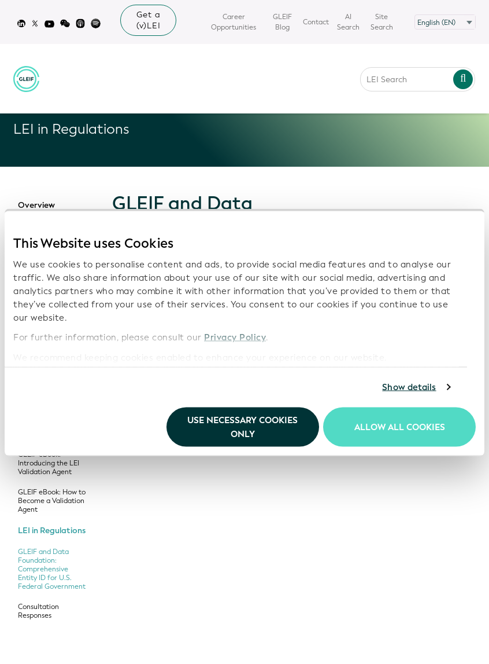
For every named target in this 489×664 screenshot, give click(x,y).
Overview (36, 205)
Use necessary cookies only (242, 426)
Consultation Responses (38, 611)
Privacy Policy (235, 337)
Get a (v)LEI (148, 20)
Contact (316, 22)
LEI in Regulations (52, 531)
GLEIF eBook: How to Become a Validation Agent (52, 501)
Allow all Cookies (399, 426)
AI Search (348, 22)
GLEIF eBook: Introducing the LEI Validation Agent (48, 463)
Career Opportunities (233, 22)
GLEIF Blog (282, 22)
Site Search (382, 22)
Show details (409, 387)
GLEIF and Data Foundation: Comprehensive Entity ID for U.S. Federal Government (52, 569)
